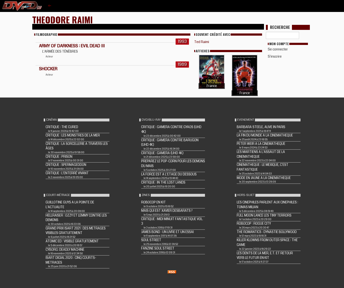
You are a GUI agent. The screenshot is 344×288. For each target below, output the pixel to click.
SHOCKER (48, 69)
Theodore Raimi (62, 19)
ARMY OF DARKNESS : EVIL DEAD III (72, 46)
